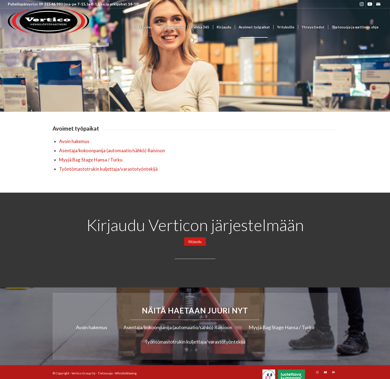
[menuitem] (146, 27)
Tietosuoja (105, 373)
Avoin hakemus (74, 141)
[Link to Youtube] (370, 4)
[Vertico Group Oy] (48, 27)
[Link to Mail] (378, 4)
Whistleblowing (125, 373)
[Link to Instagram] (362, 4)
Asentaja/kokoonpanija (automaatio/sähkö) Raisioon (112, 150)
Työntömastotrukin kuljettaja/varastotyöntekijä (108, 169)
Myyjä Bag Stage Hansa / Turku (90, 160)
